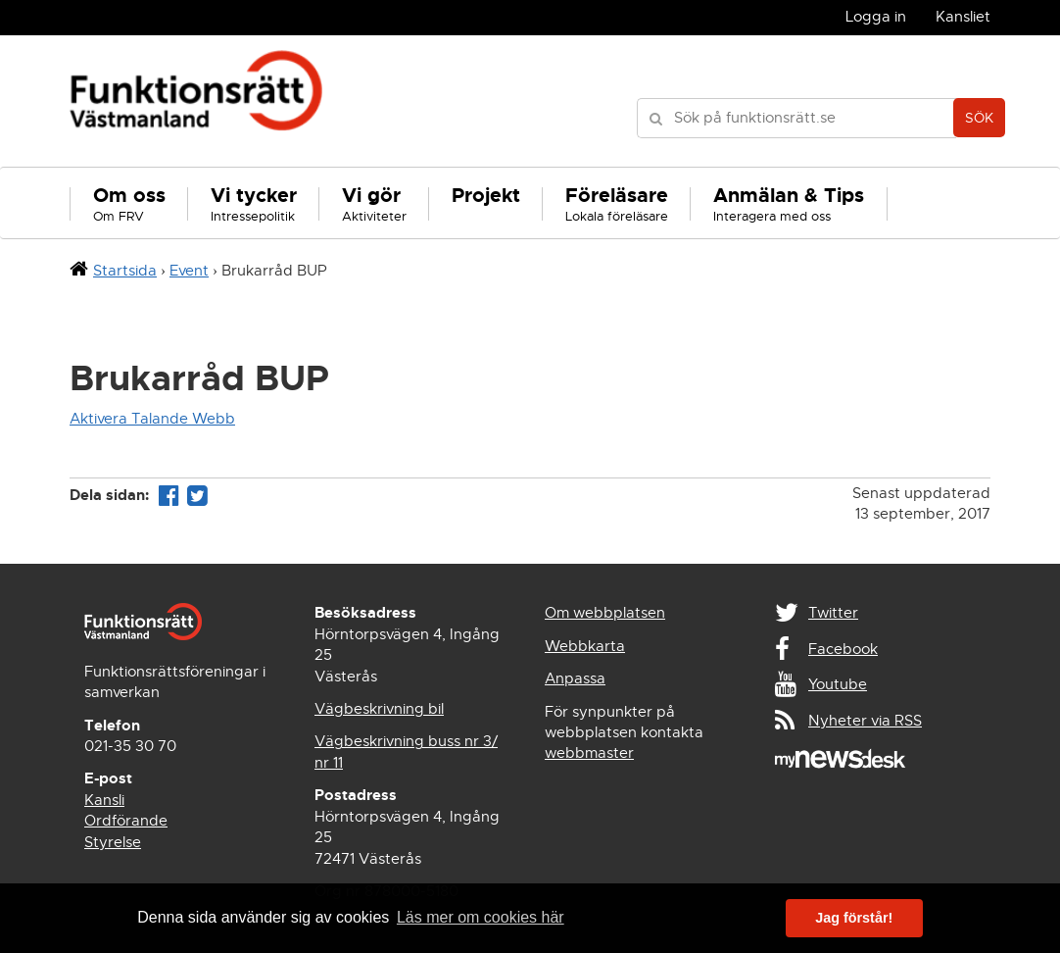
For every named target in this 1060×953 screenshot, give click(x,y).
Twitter (833, 613)
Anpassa (575, 678)
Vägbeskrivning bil (379, 709)
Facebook (843, 649)
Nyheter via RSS (865, 720)
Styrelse (112, 842)
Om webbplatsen (605, 613)
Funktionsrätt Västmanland (196, 101)
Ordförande (126, 820)
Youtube (837, 684)
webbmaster (589, 753)
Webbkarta (585, 646)
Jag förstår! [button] (853, 918)
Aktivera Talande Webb (152, 418)
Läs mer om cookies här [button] (480, 917)
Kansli (104, 800)
